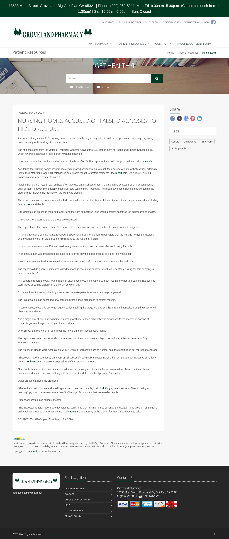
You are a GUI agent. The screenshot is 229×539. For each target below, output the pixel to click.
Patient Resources (132, 43)
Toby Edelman (71, 411)
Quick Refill (152, 22)
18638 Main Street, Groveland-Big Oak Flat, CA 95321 (52, 6)
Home (170, 52)
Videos (103, 87)
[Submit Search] (157, 78)
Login (206, 22)
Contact (161, 43)
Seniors (175, 141)
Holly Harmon (34, 361)
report (118, 173)
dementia (147, 161)
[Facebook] (213, 22)
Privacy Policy (73, 516)
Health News (80, 87)
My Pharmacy (99, 43)
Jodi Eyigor (106, 388)
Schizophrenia (178, 148)
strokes (28, 204)
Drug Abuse (190, 141)
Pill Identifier (134, 22)
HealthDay (36, 451)
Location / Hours (171, 22)
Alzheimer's (207, 141)
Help (120, 22)
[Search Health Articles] (108, 78)
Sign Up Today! (192, 22)
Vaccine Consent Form (194, 43)
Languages (108, 22)
